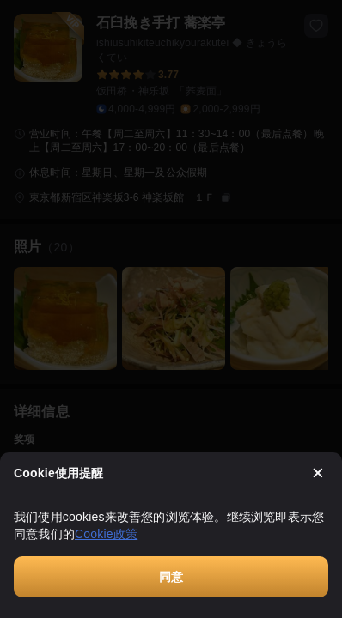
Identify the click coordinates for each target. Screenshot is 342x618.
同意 (171, 577)
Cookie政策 (106, 534)
